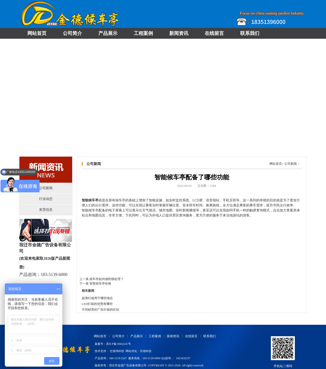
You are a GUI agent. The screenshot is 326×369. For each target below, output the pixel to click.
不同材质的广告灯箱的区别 (100, 309)
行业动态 (45, 199)
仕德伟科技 (117, 351)
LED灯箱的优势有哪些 (97, 304)
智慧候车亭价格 (100, 283)
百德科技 (145, 351)
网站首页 (275, 163)
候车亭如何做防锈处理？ (106, 279)
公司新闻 (290, 163)
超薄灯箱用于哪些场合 (97, 298)
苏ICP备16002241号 (118, 344)
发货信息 (45, 209)
